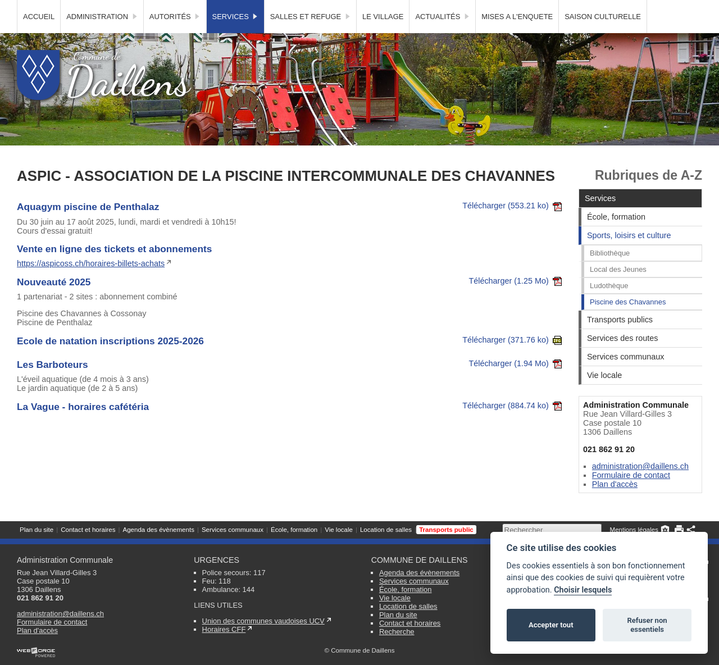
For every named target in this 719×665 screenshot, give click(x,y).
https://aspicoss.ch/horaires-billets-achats (91, 283)
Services (235, 37)
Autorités (175, 37)
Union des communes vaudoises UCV (263, 621)
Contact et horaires (88, 8)
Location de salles (386, 8)
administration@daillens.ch (640, 486)
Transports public (446, 8)
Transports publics (620, 339)
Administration (102, 37)
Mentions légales (634, 8)
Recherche (397, 631)
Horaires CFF (224, 629)
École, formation (294, 8)
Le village (382, 37)
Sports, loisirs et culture (629, 255)
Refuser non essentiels (647, 625)
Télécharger (512, 225)
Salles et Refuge (310, 37)
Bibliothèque (610, 273)
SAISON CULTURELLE (603, 37)
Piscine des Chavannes (628, 322)
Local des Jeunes (618, 289)
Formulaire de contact (631, 495)
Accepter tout (551, 625)
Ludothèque (609, 306)
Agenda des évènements (158, 8)
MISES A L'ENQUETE (517, 37)
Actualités (442, 37)
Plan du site (36, 8)
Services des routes (622, 358)
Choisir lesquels (583, 590)
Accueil (38, 37)
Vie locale (339, 8)
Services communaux (232, 8)
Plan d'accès (615, 504)
